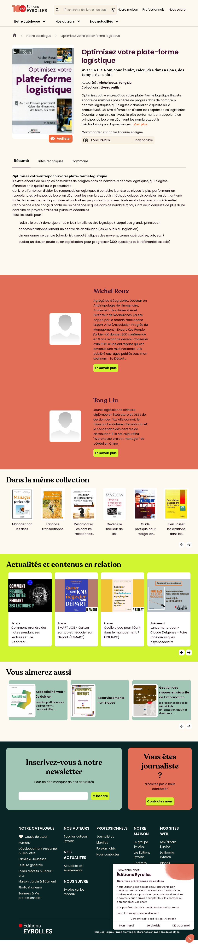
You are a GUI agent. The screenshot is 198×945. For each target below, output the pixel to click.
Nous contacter (108, 855)
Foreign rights (106, 849)
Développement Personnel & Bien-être (35, 851)
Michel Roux (107, 82)
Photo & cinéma (31, 895)
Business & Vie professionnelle (30, 904)
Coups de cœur (33, 836)
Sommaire (80, 161)
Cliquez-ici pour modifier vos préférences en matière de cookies (136, 936)
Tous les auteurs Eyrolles (76, 839)
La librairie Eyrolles (167, 855)
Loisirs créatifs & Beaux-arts (37, 875)
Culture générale (31, 867)
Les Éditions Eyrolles (142, 855)
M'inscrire (100, 796)
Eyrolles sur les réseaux (75, 893)
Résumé (21, 160)
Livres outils (110, 87)
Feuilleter (60, 138)
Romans (25, 843)
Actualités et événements (74, 869)
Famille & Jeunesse (33, 860)
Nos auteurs (65, 21)
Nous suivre (177, 9)
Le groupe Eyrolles (141, 844)
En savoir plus (106, 368)
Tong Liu (124, 82)
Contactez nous (160, 801)
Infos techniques (50, 161)
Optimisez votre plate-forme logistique (90, 36)
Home (14, 36)
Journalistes (105, 836)
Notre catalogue (27, 21)
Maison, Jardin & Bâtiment (31, 886)
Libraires (102, 843)
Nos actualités (101, 21)
